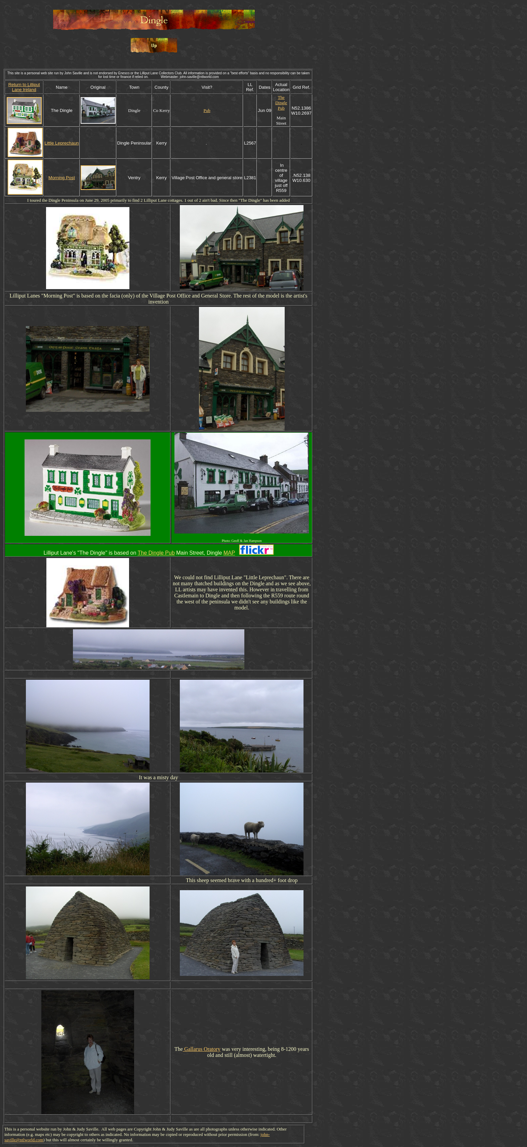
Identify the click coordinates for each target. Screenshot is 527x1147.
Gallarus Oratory (201, 1049)
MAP (229, 553)
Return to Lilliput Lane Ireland (24, 87)
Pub (207, 110)
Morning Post (61, 177)
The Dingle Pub (281, 103)
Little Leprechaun (61, 143)
